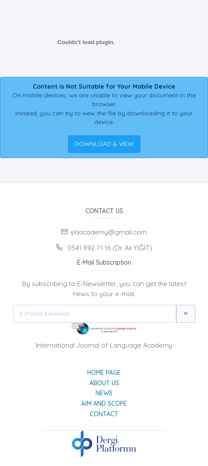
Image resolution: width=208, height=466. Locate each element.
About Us (104, 383)
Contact (104, 414)
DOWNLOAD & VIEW (104, 144)
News (104, 393)
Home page (104, 372)
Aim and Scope (104, 403)
